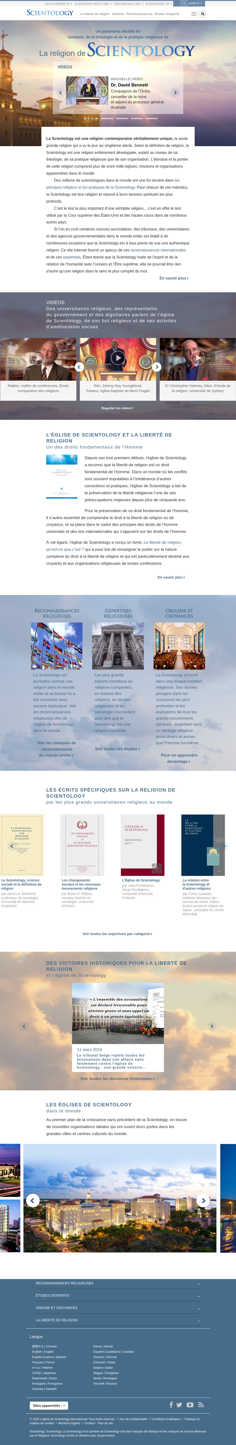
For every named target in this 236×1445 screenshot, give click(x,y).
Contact (89, 1423)
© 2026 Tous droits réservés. (72, 1419)
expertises (72, 257)
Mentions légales (69, 1423)
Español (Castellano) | (113, 1351)
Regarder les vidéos (117, 408)
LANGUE (190, 3)
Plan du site (105, 1423)
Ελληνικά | (104, 1362)
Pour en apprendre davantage (179, 758)
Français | (43, 1362)
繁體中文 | (44, 1346)
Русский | (105, 1383)
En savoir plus (174, 278)
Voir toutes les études (117, 749)
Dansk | (103, 1346)
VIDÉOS (65, 67)
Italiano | (103, 1367)
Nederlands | (44, 1378)
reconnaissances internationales (158, 250)
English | (43, 1351)
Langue (36, 1337)
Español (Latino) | (49, 1357)
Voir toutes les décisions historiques (117, 1078)
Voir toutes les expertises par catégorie (117, 934)
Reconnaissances (139, 14)
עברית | (42, 1367)
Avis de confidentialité (133, 1419)
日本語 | (44, 1373)
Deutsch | (105, 1357)
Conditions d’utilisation (166, 1419)
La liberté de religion (95, 14)
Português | (47, 1383)
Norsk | (105, 1378)
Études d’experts (167, 14)
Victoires (118, 14)
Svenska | (44, 1389)
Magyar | (106, 1373)
